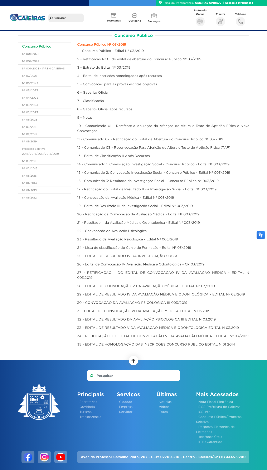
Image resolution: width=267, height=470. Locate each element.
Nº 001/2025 (30, 53)
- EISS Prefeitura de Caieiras (218, 406)
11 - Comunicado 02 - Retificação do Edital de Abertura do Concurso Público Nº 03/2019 (150, 139)
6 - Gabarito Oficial (92, 92)
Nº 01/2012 (29, 197)
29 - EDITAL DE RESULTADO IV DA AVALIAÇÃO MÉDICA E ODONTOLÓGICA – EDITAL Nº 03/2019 (161, 294)
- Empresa (125, 406)
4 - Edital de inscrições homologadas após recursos (119, 76)
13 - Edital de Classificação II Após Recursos (113, 156)
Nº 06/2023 (30, 83)
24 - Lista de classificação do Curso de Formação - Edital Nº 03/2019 (134, 247)
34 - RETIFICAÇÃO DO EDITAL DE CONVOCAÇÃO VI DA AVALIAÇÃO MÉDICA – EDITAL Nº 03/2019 (162, 336)
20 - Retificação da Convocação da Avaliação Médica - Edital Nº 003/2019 (138, 214)
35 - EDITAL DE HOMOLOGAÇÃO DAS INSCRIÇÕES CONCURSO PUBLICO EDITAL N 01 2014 (156, 344)
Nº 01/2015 (29, 175)
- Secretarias (87, 401)
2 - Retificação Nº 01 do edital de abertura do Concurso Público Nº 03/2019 (139, 59)
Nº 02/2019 (29, 134)
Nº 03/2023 (30, 104)
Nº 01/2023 (29, 119)
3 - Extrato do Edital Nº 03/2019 (103, 67)
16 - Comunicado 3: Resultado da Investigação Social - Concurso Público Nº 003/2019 (148, 181)
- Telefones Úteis (209, 436)
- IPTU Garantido (209, 441)
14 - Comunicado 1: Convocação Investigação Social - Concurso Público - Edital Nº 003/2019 (153, 164)
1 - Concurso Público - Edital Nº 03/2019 (110, 51)
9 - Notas (84, 117)
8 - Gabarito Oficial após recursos (104, 109)
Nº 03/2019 (29, 126)
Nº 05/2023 (30, 90)
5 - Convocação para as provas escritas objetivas (117, 84)
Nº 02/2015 (29, 168)
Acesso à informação (239, 2)
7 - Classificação (90, 101)
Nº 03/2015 (29, 161)
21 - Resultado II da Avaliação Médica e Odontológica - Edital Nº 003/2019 (138, 222)
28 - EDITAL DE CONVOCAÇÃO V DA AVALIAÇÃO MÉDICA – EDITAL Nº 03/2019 (146, 286)
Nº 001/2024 (30, 61)
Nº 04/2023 (30, 97)
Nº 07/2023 (30, 75)
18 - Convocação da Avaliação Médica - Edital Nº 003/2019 (125, 197)
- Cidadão (124, 401)
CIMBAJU (215, 2)
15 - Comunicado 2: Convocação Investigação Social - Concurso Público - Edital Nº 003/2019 (153, 172)
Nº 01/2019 (29, 141)
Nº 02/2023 (30, 112)
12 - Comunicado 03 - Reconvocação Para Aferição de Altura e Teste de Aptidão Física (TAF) (153, 147)
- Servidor (124, 411)
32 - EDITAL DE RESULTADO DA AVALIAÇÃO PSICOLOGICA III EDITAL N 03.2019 (146, 319)
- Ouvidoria (86, 406)
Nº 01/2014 (29, 182)
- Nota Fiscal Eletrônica (214, 401)
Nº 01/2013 (29, 190)
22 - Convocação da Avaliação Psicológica (112, 231)
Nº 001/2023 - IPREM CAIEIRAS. (43, 68)
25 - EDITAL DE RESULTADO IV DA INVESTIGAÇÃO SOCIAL (128, 256)
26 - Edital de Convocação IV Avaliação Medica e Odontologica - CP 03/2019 (140, 264)
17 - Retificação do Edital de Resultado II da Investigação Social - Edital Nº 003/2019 (147, 189)
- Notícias (163, 401)
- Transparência (89, 416)
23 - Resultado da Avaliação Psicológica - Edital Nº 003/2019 (127, 239)
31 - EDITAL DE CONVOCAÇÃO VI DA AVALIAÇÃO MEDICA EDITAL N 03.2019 (143, 311)
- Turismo (84, 411)
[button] (114, 18)
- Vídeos (162, 406)
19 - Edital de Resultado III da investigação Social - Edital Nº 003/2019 (135, 206)
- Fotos (162, 411)
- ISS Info (203, 411)
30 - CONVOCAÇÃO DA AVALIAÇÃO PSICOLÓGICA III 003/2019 (132, 302)
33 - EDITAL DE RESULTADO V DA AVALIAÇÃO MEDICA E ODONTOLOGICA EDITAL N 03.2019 (158, 327)
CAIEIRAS (202, 2)
